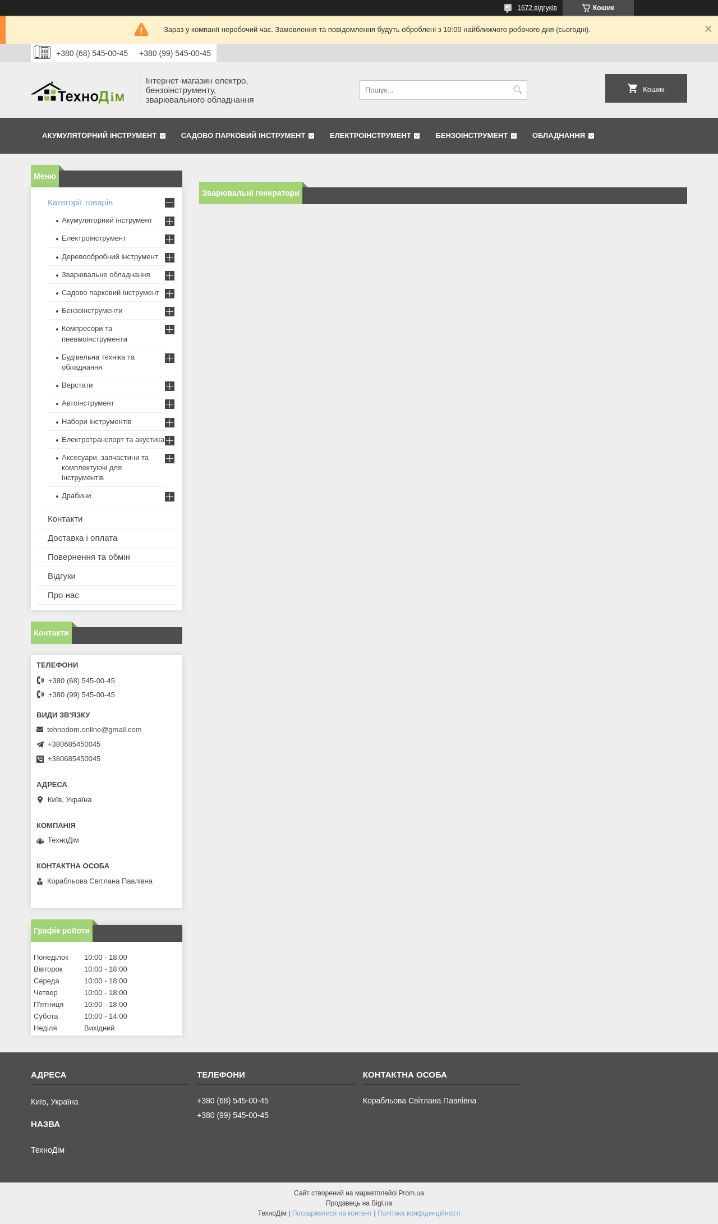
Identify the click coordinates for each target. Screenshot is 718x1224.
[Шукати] (517, 90)
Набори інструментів (96, 421)
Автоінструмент (88, 403)
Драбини (76, 495)
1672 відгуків (537, 8)
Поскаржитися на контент (332, 1213)
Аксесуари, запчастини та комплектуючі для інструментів (105, 467)
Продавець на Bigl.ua (359, 1203)
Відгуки (62, 576)
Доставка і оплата (82, 537)
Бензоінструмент (471, 135)
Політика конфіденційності (419, 1213)
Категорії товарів (80, 202)
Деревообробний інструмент (110, 256)
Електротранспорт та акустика (113, 439)
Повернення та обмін (89, 557)
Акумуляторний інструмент (99, 135)
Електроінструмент (370, 135)
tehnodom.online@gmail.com (94, 729)
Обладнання (558, 135)
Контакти (65, 518)
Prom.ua (411, 1193)
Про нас (63, 595)
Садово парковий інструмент (243, 135)
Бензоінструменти (92, 310)
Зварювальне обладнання (106, 274)
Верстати (77, 385)
